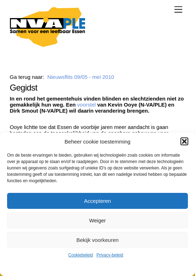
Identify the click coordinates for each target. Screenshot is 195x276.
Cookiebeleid (80, 255)
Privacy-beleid (109, 255)
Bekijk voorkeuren (97, 240)
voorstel (86, 105)
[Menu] (178, 9)
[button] (184, 141)
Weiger (97, 220)
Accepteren (97, 201)
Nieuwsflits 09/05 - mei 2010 (80, 77)
